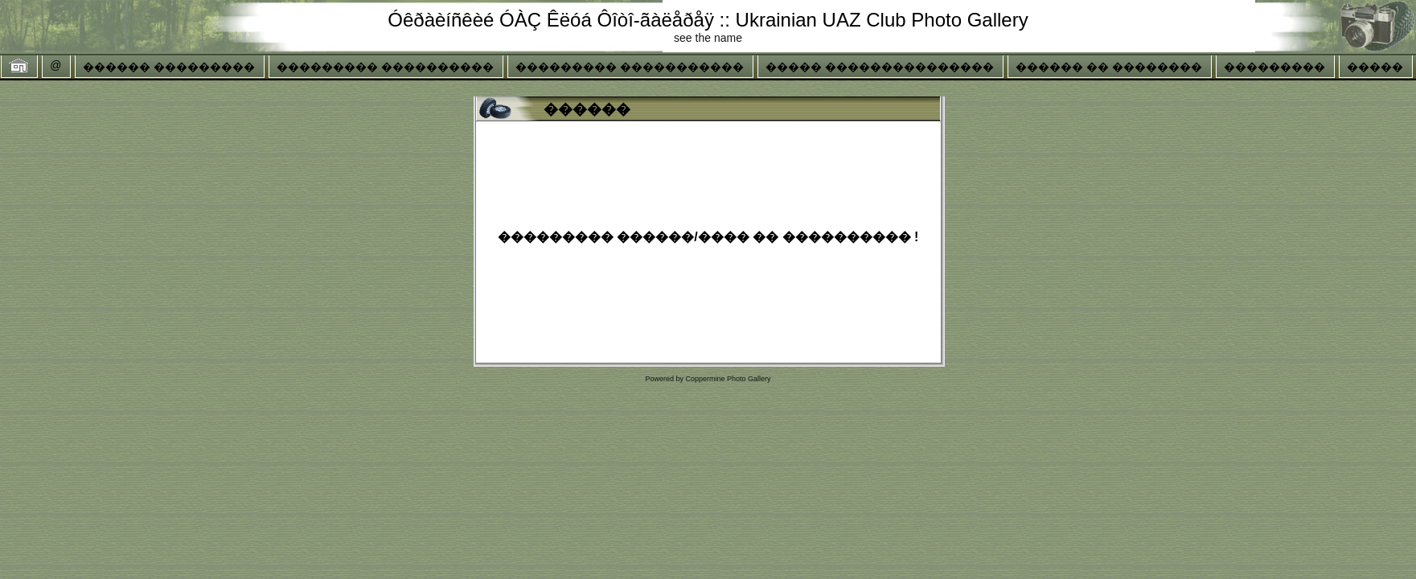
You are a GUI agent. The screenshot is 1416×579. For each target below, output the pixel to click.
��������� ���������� (385, 66)
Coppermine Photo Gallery (727, 379)
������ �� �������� (1109, 66)
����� (1375, 66)
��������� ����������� (629, 66)
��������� (1274, 66)
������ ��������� (169, 66)
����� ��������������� (879, 66)
